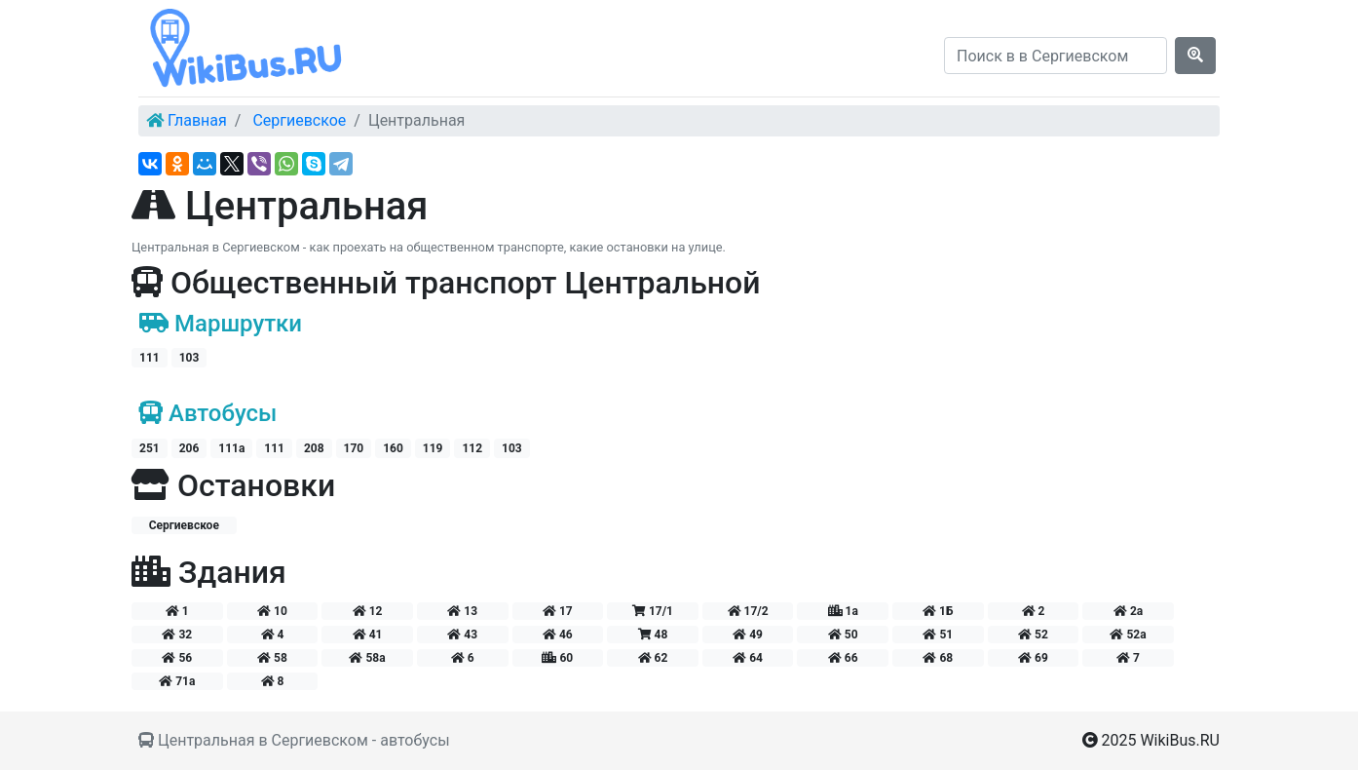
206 (189, 448)
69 (1033, 658)
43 (462, 634)
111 (149, 358)
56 (177, 658)
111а (231, 448)
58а (367, 658)
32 (177, 634)
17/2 (748, 611)
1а (843, 611)
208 (314, 448)
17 (558, 611)
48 (653, 634)
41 (368, 634)
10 (272, 611)
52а (1128, 634)
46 (558, 634)
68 (938, 658)
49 (748, 634)
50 (843, 634)
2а (1128, 611)
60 (557, 658)
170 (354, 448)
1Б (938, 611)
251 (149, 448)
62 (653, 658)
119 (433, 448)
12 (368, 611)
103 (189, 358)
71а (177, 681)
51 (938, 634)
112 (472, 448)
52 (1033, 634)
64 (748, 658)
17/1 (652, 611)
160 (393, 448)
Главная (197, 120)
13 (462, 611)
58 (272, 658)
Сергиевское (299, 120)
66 (843, 658)
